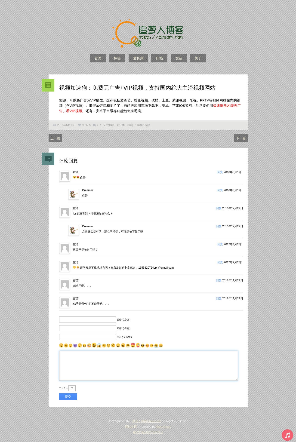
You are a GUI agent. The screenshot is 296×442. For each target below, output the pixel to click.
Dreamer (87, 190)
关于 (197, 58)
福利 (130, 125)
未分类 (120, 125)
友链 (178, 58)
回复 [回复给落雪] (219, 280)
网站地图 (131, 426)
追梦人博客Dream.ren (146, 421)
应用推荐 (108, 125)
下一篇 (241, 138)
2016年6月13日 (67, 125)
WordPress (163, 426)
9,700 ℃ (86, 125)
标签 (117, 58)
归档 (159, 58)
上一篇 (55, 138)
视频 (147, 125)
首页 (98, 58)
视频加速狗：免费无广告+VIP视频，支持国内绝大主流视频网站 (137, 88)
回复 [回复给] (220, 172)
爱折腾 (138, 58)
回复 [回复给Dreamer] (220, 190)
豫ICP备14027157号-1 (148, 432)
